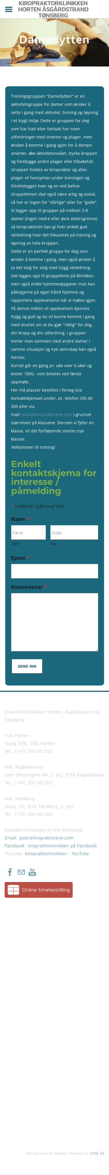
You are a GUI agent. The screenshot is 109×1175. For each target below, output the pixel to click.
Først (15, 543)
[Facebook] (10, 872)
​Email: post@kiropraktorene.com (39, 837)
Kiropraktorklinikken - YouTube (57, 853)
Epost (23, 557)
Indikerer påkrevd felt (37, 506)
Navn (23, 518)
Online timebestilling (46, 890)
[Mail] (21, 872)
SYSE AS (97, 1153)
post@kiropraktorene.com (47, 414)
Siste (53, 543)
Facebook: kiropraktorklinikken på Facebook (51, 845)
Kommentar (31, 586)
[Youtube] (32, 872)
